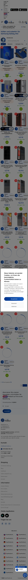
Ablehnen (14, 306)
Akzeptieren (14, 299)
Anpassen (14, 303)
